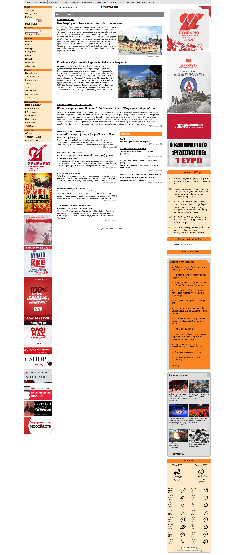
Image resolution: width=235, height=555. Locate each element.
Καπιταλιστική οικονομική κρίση (188, 352)
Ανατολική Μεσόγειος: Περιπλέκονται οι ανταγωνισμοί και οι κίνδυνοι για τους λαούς (190, 321)
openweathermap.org (195, 551)
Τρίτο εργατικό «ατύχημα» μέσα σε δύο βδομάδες (141, 151)
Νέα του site (30, 119)
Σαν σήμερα (30, 80)
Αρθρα (28, 84)
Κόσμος (28, 45)
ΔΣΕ (121, 3)
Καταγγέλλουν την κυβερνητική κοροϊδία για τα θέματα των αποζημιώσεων (87, 134)
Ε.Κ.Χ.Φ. (113, 3)
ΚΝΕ (35, 3)
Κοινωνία (29, 55)
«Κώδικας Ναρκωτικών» (185, 329)
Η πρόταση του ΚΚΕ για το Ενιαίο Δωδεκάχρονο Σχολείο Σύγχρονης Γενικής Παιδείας (190, 311)
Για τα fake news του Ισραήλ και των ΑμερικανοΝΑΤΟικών (189, 276)
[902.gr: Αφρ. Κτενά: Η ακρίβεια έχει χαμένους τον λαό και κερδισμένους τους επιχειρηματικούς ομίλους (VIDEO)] (170, 227)
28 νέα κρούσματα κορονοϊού (69, 173)
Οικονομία (29, 48)
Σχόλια (28, 87)
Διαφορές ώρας (32, 140)
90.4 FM (130, 3)
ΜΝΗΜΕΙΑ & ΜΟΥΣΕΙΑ (82, 3)
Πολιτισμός (30, 62)
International (30, 115)
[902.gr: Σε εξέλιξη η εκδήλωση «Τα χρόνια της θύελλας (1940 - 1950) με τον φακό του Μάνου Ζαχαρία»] (170, 217)
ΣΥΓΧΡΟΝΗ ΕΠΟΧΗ (145, 3)
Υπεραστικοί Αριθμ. (33, 137)
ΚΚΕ (28, 3)
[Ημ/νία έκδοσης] (30, 20)
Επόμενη (29, 17)
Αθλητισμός (30, 66)
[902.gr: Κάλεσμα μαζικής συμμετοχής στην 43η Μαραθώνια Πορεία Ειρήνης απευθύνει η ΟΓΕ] (170, 179)
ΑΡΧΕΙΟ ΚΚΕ (100, 3)
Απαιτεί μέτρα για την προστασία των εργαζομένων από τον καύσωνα (87, 155)
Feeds (30, 126)
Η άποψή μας (31, 73)
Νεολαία (28, 59)
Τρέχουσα (29, 10)
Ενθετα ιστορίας (32, 108)
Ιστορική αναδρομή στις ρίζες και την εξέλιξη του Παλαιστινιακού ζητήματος (189, 283)
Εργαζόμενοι (30, 52)
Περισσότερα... (176, 365)
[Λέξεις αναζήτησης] (31, 31)
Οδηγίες (28, 133)
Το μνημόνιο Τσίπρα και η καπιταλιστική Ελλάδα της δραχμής (187, 345)
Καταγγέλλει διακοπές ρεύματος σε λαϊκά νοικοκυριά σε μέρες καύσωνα (141, 177)
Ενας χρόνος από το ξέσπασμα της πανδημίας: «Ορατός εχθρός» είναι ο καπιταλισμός (188, 293)
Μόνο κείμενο (31, 24)
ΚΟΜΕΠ (66, 3)
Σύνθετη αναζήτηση (33, 34)
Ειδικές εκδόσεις (32, 112)
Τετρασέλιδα (30, 91)
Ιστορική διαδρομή (33, 105)
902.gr (43, 3)
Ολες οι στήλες (31, 94)
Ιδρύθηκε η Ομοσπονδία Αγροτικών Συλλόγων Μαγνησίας (93, 62)
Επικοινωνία (30, 122)
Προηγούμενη (31, 14)
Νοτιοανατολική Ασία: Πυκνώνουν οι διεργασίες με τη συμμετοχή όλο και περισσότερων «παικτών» (189, 336)
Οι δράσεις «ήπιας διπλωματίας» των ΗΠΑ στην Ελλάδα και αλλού (189, 268)
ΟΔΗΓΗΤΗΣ (54, 3)
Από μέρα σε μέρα (33, 77)
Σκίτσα (28, 98)
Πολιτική (28, 41)
